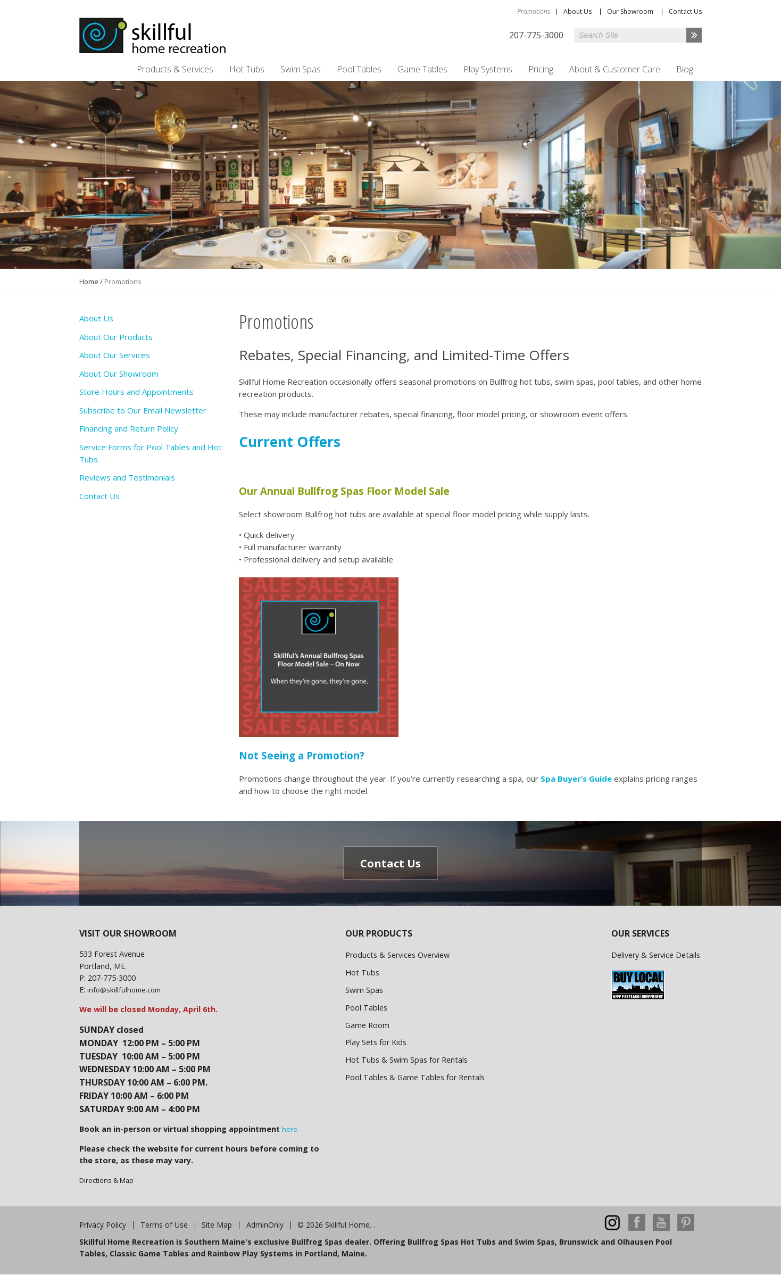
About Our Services (114, 355)
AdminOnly (265, 1225)
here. (290, 1129)
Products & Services (175, 69)
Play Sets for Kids (375, 1042)
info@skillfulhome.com (124, 990)
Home (88, 281)
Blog (684, 69)
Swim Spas (300, 69)
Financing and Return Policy (128, 428)
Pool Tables (359, 69)
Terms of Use (164, 1225)
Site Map (217, 1225)
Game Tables (422, 69)
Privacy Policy (102, 1225)
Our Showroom (630, 11)
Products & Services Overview (397, 955)
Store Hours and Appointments (136, 391)
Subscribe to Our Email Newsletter (142, 410)
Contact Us (685, 11)
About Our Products (116, 337)
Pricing (540, 69)
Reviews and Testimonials (127, 477)
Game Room (367, 1025)
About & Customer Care (614, 69)
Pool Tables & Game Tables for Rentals (415, 1077)
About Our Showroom (119, 373)
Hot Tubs (246, 69)
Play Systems (487, 69)
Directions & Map (106, 1180)
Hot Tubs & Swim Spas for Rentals (406, 1060)
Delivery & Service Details (655, 955)
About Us (577, 11)
